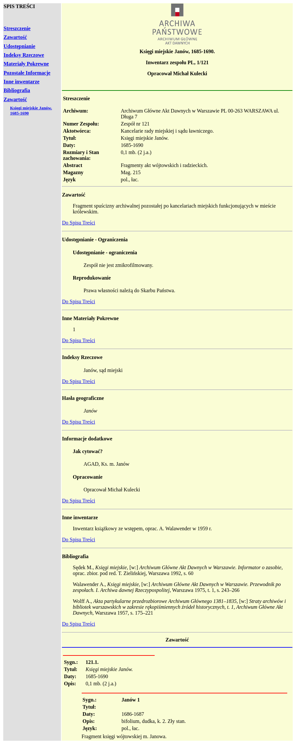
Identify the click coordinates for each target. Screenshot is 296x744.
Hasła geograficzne (83, 398)
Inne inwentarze (22, 81)
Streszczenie (17, 28)
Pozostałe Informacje (27, 73)
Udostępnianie (19, 46)
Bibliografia (17, 90)
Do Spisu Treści (78, 222)
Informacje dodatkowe (87, 438)
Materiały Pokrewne (26, 63)
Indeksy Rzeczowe (24, 55)
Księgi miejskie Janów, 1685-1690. (177, 51)
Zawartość (15, 37)
